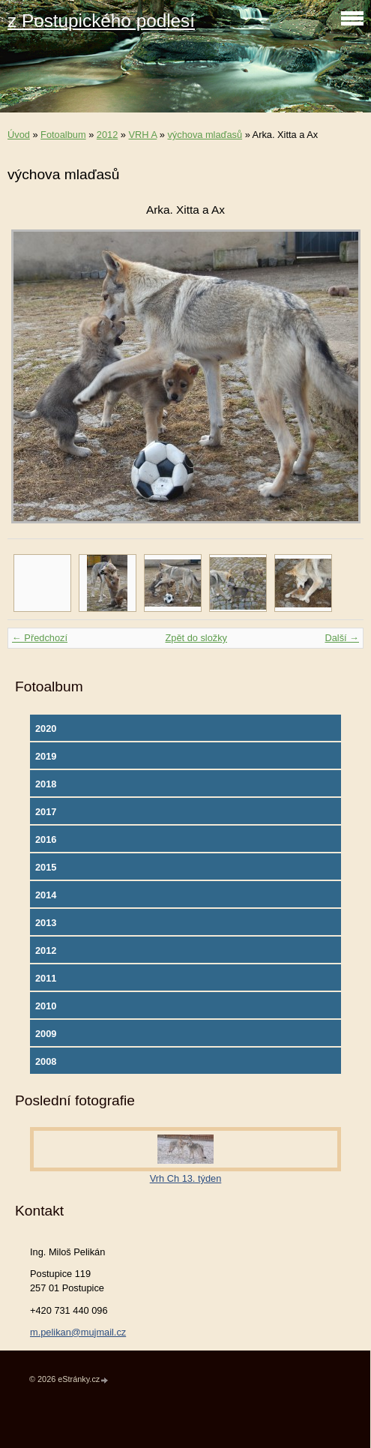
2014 (45, 895)
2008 (45, 1061)
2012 (107, 134)
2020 (45, 728)
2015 (45, 867)
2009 (45, 1033)
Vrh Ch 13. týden (186, 1178)
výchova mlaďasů (204, 134)
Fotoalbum (62, 134)
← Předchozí (39, 637)
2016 (45, 839)
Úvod (18, 134)
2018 (45, 784)
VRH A (143, 134)
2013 (45, 922)
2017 (45, 811)
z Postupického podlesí (101, 20)
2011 (45, 978)
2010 (45, 1006)
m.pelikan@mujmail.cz (78, 1332)
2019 (45, 756)
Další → (342, 637)
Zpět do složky (196, 637)
